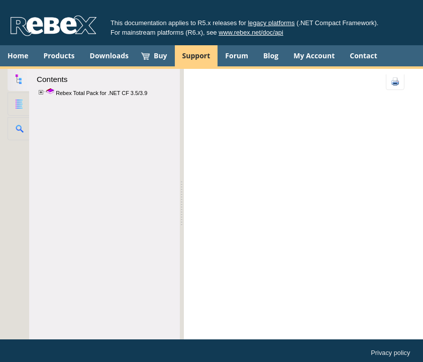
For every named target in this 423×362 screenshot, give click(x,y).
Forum (236, 55)
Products (58, 55)
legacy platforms (271, 23)
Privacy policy (390, 352)
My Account (314, 55)
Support (196, 55)
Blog (270, 55)
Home (18, 55)
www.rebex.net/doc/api (251, 32)
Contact (363, 55)
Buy (160, 55)
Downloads (109, 55)
